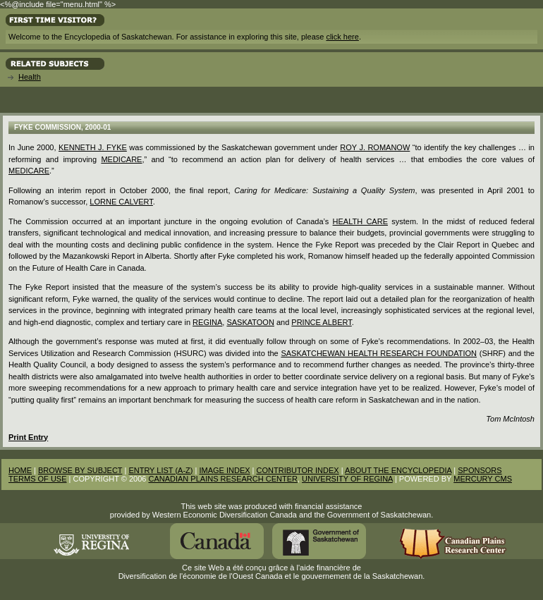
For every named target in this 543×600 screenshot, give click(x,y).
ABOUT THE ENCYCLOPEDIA (398, 470)
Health (29, 77)
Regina (207, 322)
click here (342, 36)
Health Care (360, 221)
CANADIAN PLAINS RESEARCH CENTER (223, 479)
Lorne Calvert (121, 201)
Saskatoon (250, 322)
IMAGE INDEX (224, 470)
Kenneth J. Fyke (93, 147)
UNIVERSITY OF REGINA (347, 479)
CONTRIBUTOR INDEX (298, 470)
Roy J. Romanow (375, 147)
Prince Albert (321, 322)
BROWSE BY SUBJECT (80, 470)
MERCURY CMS (482, 479)
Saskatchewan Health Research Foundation (379, 353)
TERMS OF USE (37, 479)
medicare (28, 170)
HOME (20, 470)
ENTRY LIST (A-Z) (160, 470)
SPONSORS (479, 470)
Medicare (121, 159)
